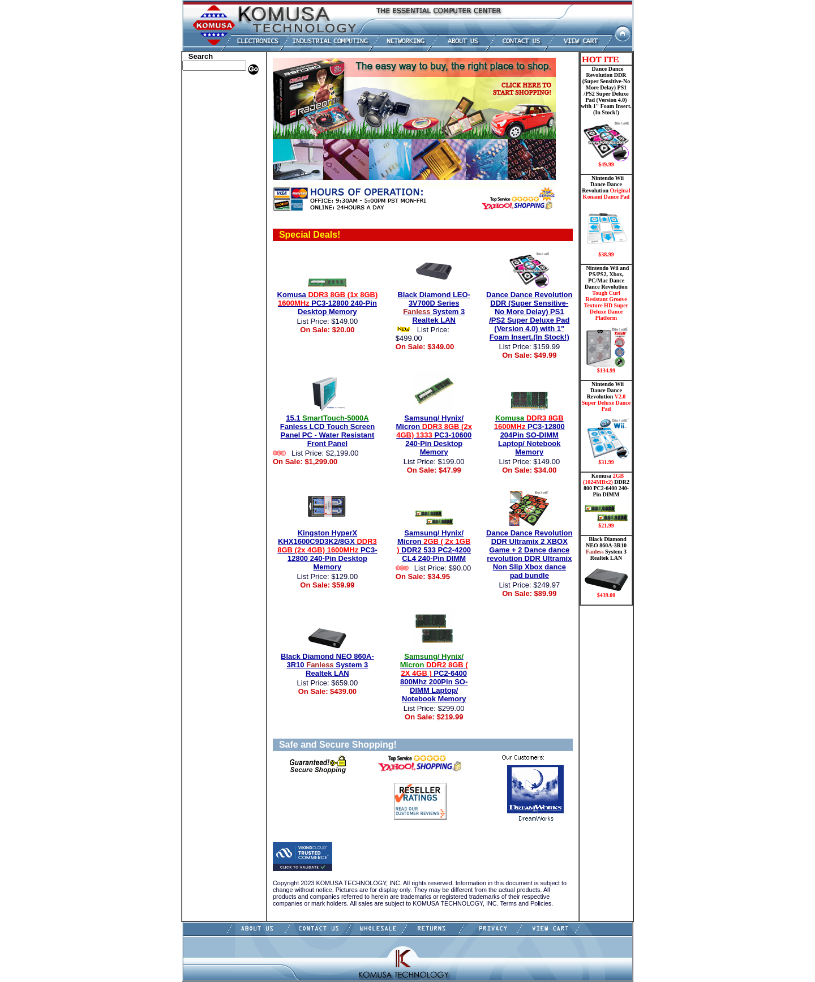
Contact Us (201, 290)
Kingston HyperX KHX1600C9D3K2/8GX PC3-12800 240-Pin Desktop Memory (327, 550)
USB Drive (200, 256)
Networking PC (207, 205)
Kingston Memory (211, 112)
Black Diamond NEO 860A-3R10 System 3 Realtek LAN (327, 664)
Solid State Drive (209, 248)
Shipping (198, 239)
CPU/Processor (207, 121)
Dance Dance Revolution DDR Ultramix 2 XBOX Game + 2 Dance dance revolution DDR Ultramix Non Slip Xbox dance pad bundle (529, 554)
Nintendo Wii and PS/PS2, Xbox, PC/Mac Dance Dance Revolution (606, 319)
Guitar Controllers (212, 273)
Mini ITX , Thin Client (218, 188)
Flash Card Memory (214, 171)
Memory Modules (211, 180)
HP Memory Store (211, 104)
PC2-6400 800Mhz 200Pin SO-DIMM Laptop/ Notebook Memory (434, 677)
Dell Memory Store (213, 95)
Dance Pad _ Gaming (215, 129)
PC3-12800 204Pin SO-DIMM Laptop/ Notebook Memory (529, 435)
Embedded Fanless (212, 163)
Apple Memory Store (215, 87)
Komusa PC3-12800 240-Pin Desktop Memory (327, 303)
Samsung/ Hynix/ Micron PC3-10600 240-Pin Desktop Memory (434, 435)
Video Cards (203, 222)
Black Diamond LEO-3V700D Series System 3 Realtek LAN (433, 307)
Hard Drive (201, 137)
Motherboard (204, 197)
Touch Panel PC (208, 214)
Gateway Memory (211, 265)
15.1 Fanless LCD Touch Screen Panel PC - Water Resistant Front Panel (327, 431)
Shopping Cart (206, 282)
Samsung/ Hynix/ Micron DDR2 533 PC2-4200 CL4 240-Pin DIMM (434, 546)
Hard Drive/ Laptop (214, 146)
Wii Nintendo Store (213, 231)
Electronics (201, 154)
